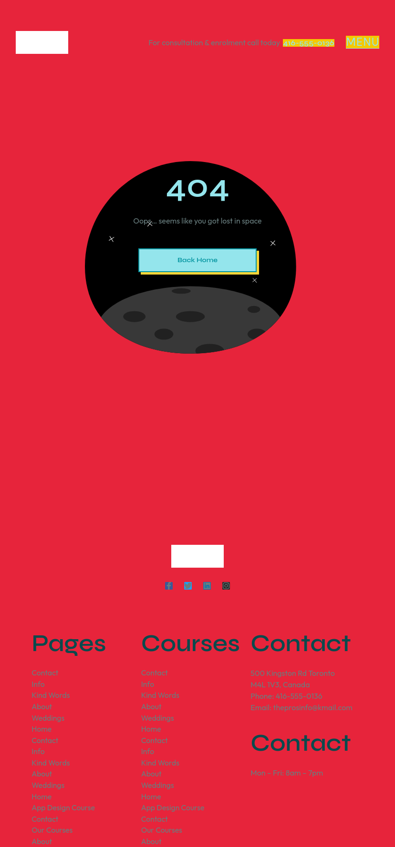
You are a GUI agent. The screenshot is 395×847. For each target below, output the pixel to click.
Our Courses (52, 833)
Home (41, 730)
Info (38, 684)
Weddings (48, 719)
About (41, 707)
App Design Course (63, 810)
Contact (45, 673)
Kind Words (51, 696)
